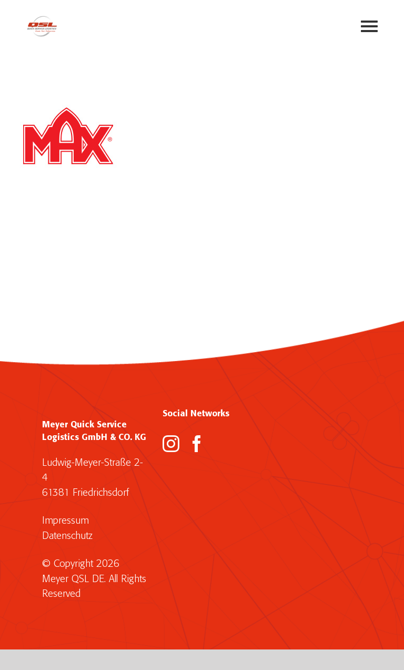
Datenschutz (67, 536)
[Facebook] (196, 443)
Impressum (65, 521)
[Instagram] (171, 443)
